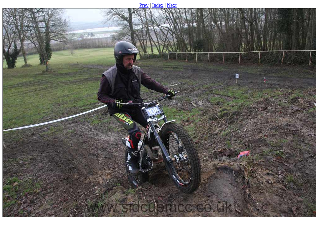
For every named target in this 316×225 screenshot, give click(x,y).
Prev (143, 5)
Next (172, 5)
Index (157, 5)
